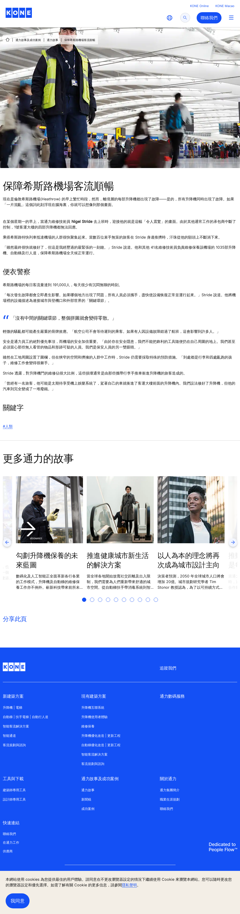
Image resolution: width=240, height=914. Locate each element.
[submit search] (185, 18)
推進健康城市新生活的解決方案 (118, 560)
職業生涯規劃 (170, 799)
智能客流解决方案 (94, 754)
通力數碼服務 (172, 696)
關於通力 (168, 778)
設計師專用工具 (14, 799)
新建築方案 (13, 696)
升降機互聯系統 (92, 707)
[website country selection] (169, 18)
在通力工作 (11, 842)
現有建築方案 (93, 696)
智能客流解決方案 (16, 726)
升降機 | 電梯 (12, 707)
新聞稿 (86, 799)
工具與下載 (13, 778)
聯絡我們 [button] (209, 17)
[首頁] (7, 39)
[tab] (84, 605)
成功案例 (87, 809)
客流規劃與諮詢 (14, 745)
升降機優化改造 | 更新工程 (100, 736)
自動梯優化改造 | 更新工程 (100, 745)
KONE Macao (224, 6)
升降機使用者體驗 (94, 717)
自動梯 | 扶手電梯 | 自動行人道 (25, 717)
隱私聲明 (129, 885)
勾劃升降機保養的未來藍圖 (47, 560)
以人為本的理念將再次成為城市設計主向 (189, 560)
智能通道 (9, 736)
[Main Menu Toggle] (231, 17)
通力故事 (52, 40)
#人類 (8, 426)
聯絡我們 (166, 809)
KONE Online (199, 6)
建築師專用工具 (14, 790)
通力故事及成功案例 (28, 40)
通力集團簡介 (170, 790)
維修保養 (87, 726)
